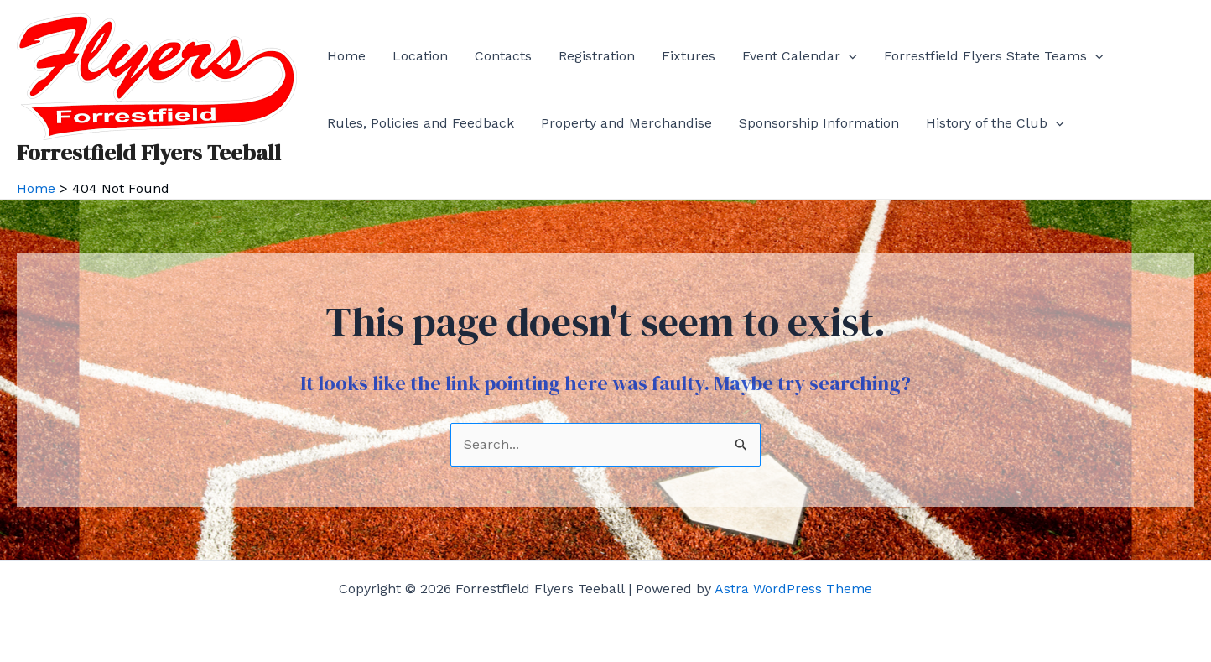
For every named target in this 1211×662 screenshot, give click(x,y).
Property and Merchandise (626, 123)
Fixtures (688, 56)
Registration (597, 56)
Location (420, 56)
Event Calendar (799, 56)
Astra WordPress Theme (793, 589)
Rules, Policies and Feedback (420, 123)
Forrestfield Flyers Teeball (149, 153)
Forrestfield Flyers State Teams (994, 56)
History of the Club (995, 123)
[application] (848, 56)
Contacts (503, 56)
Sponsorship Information (819, 123)
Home (346, 56)
